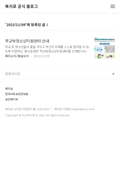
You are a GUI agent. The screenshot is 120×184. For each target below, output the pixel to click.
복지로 (9, 88)
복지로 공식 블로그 (21, 6)
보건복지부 (11, 99)
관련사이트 (12, 73)
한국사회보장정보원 (16, 94)
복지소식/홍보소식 (17, 56)
